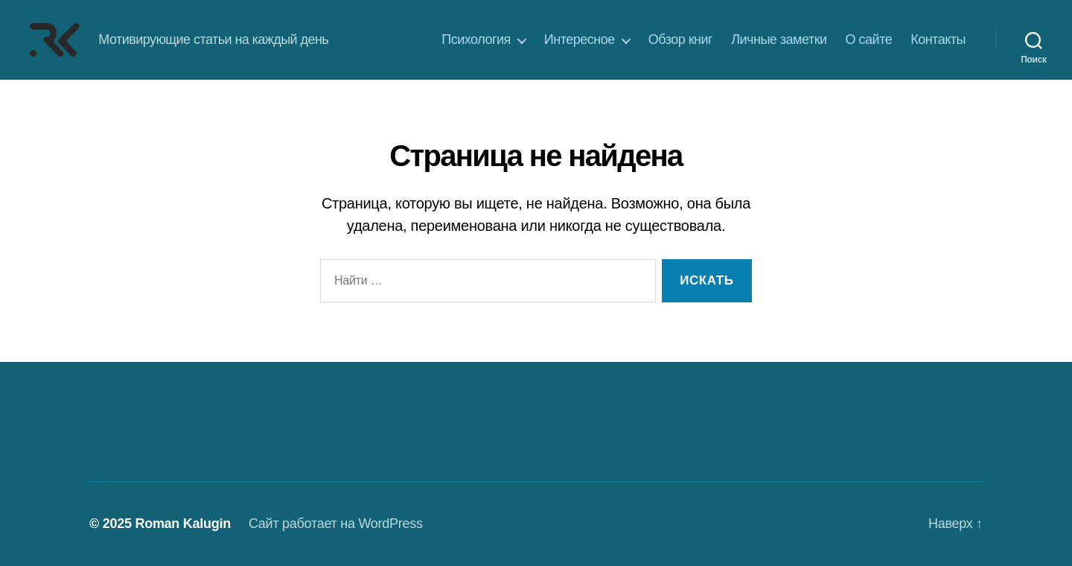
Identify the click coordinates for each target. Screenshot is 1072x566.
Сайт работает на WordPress (336, 523)
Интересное (579, 39)
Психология (476, 39)
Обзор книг (680, 39)
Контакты (938, 39)
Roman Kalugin (183, 523)
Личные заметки (778, 39)
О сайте (869, 39)
